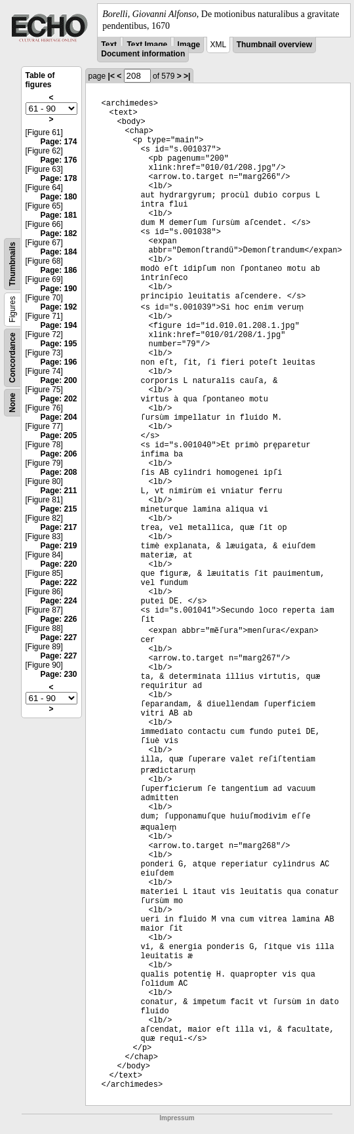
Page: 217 (58, 527)
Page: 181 (58, 215)
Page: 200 (58, 380)
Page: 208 (58, 472)
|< (111, 76)
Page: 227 (58, 637)
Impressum (176, 1118)
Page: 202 (58, 398)
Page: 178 (58, 178)
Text (109, 44)
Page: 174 (58, 141)
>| (187, 76)
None (12, 403)
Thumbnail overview (274, 44)
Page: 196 (58, 362)
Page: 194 (58, 325)
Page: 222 (58, 582)
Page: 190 (58, 288)
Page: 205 (58, 435)
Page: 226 (58, 619)
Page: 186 (58, 270)
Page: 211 (58, 490)
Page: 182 (58, 233)
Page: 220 (58, 564)
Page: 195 (58, 343)
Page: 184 (58, 251)
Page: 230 (58, 674)
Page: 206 (58, 453)
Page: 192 (58, 307)
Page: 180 (58, 196)
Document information (143, 53)
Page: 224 (58, 600)
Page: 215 (58, 509)
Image (189, 44)
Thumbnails (12, 264)
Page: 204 (58, 417)
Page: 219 (58, 545)
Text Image (147, 44)
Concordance (12, 358)
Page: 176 (58, 160)
